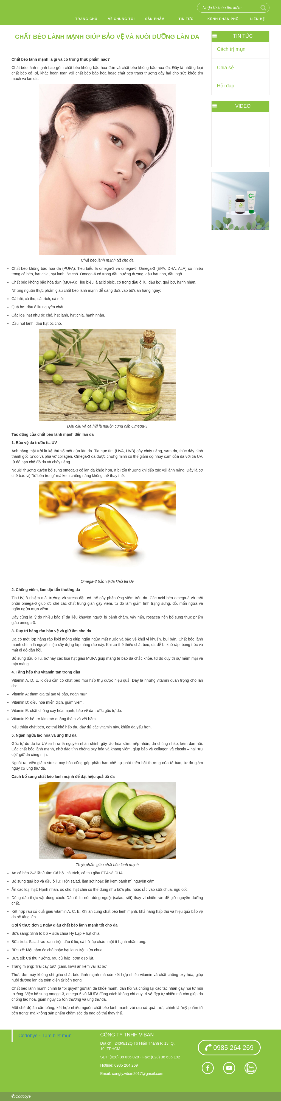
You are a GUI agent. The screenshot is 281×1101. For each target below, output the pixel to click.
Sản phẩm (155, 19)
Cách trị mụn (231, 49)
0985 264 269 (229, 1047)
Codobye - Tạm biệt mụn (45, 1035)
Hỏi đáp (225, 85)
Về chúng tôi (121, 19)
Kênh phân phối (223, 19)
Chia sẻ (225, 67)
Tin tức (186, 19)
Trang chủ (86, 19)
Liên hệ (257, 19)
